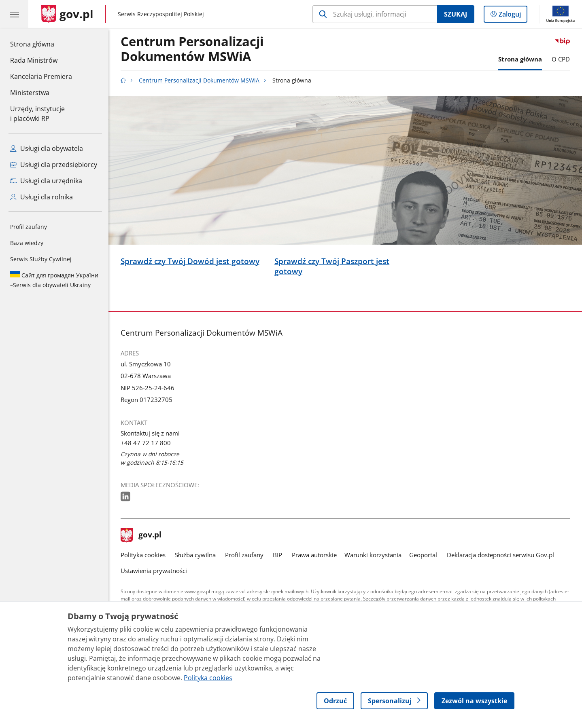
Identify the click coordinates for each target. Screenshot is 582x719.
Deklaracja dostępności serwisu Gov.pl (500, 555)
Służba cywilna (195, 555)
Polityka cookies (143, 555)
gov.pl (141, 535)
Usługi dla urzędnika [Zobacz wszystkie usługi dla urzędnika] (46, 180)
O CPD (561, 59)
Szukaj (455, 14)
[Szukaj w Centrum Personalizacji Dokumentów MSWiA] (374, 14)
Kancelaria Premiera (41, 76)
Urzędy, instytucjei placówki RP (37, 113)
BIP (277, 555)
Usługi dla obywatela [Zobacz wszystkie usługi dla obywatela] (46, 148)
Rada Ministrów (33, 60)
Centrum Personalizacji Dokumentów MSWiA (192, 49)
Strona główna (41, 44)
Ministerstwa (29, 92)
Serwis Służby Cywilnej (41, 259)
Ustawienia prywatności (154, 571)
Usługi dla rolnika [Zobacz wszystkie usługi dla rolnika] (41, 196)
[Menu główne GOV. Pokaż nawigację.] (14, 14)
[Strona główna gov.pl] (67, 14)
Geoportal (423, 555)
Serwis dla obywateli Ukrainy (54, 280)
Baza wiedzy (26, 243)
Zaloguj (512, 16)
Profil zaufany (28, 227)
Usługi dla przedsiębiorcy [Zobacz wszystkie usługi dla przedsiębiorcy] (53, 164)
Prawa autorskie (314, 555)
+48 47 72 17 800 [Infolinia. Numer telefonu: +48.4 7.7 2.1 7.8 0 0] (146, 443)
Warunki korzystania (372, 555)
